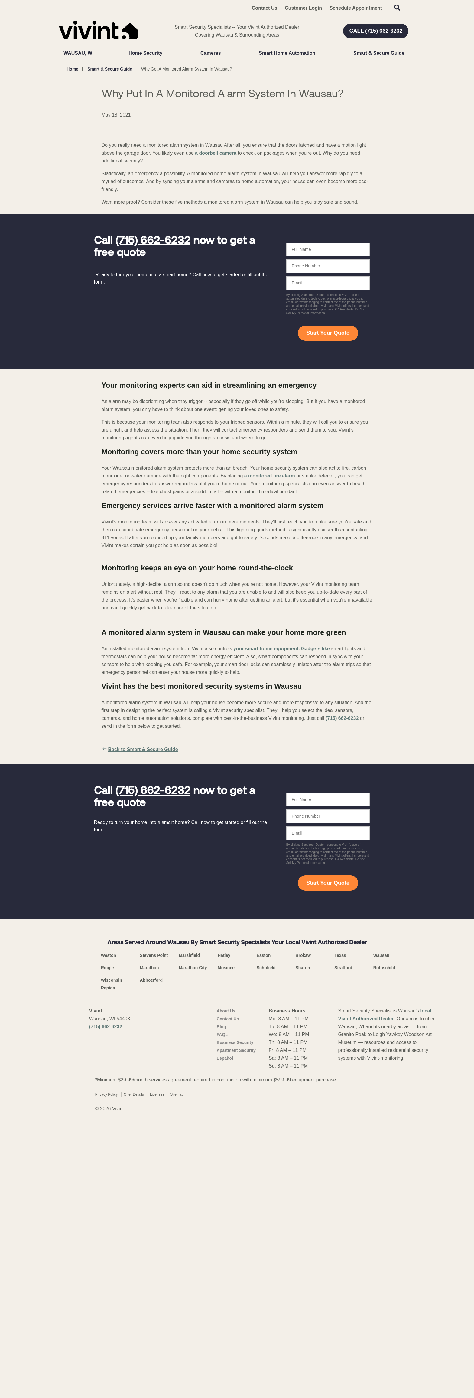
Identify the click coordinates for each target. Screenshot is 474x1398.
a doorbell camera (215, 268)
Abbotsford (151, 1251)
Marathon (149, 1238)
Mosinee (226, 1238)
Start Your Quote (327, 448)
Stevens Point (154, 1226)
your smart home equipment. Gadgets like (282, 919)
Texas (340, 1226)
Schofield (266, 1238)
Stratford (343, 1238)
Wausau (381, 1226)
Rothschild (384, 1238)
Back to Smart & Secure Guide (140, 1021)
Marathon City (193, 1238)
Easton (264, 1226)
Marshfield (189, 1226)
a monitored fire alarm (269, 590)
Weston (108, 1226)
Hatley (224, 1226)
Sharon (302, 1238)
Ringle (107, 1238)
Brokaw (303, 1226)
